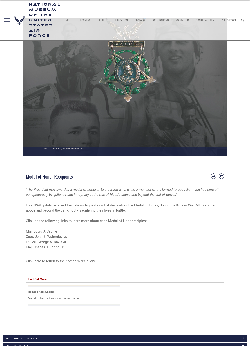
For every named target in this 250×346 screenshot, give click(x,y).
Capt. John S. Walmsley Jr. (46, 237)
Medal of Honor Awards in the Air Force (53, 298)
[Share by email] (221, 176)
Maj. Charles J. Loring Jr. (45, 247)
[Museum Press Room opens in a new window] (229, 20)
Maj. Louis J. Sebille (41, 231)
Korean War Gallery (80, 261)
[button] (6, 20)
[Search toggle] (243, 20)
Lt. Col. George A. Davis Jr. (46, 242)
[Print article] (213, 176)
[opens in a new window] (68, 20)
